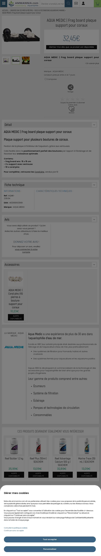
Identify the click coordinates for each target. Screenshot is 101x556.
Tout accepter (50, 539)
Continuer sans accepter (14, 530)
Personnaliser (49, 549)
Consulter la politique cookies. (16, 528)
